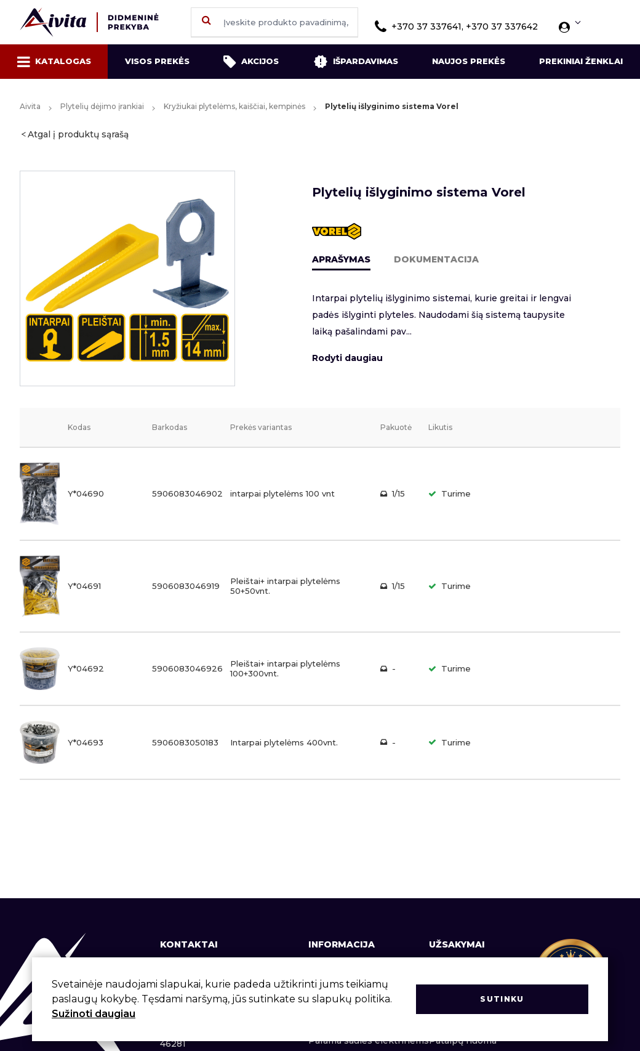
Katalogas (54, 61)
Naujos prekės (468, 61)
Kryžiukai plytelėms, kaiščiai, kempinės (234, 106)
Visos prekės (157, 61)
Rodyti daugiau (347, 357)
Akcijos (251, 61)
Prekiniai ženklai (581, 61)
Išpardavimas (355, 61)
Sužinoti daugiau (93, 1014)
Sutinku (502, 999)
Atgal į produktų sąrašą (78, 134)
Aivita (30, 106)
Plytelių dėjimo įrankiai (102, 106)
